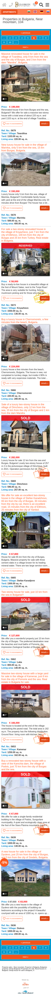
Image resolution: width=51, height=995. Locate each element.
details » (44, 123)
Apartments (9, 12)
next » (25, 47)
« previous (25, 33)
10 (10, 42)
